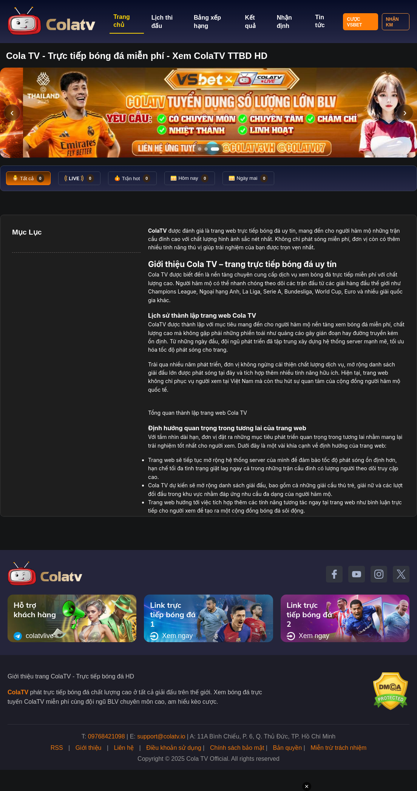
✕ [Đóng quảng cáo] (306, 786)
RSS (57, 748)
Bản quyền (287, 748)
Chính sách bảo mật (237, 748)
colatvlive (34, 636)
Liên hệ (124, 748)
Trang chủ (121, 21)
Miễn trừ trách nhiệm (338, 748)
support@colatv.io (161, 736)
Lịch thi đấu (162, 21)
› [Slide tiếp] (404, 112)
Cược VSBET (354, 22)
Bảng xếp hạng (207, 21)
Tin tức (319, 21)
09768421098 (106, 736)
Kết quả (250, 21)
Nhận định (284, 21)
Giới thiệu (89, 748)
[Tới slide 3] (217, 149)
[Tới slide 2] (208, 149)
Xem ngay (171, 636)
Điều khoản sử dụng (173, 748)
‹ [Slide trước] (12, 112)
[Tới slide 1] (199, 149)
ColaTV (18, 692)
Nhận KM (392, 22)
